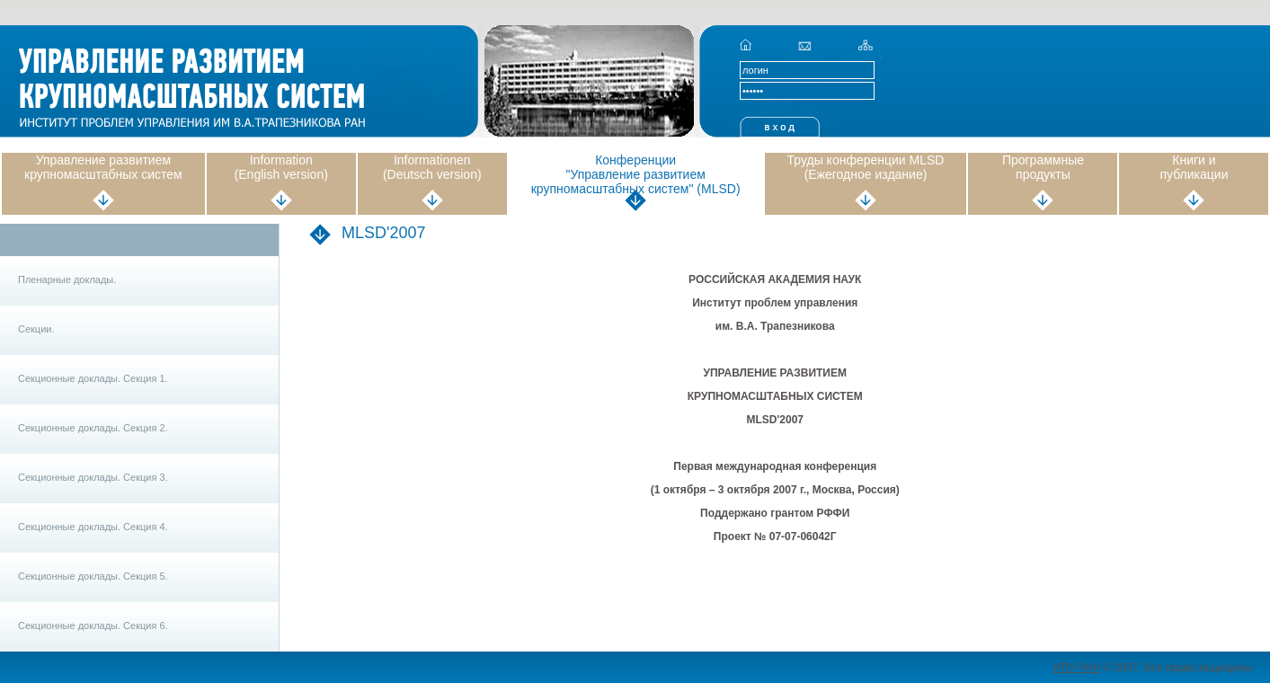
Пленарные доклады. (67, 279)
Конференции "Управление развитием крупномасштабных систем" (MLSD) (636, 174)
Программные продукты (1043, 167)
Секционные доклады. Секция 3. (93, 477)
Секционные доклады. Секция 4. (93, 526)
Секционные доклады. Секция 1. (93, 378)
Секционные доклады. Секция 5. (93, 576)
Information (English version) (281, 167)
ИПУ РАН (1076, 667)
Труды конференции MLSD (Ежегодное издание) (866, 167)
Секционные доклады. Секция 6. (93, 625)
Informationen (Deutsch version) (432, 167)
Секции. (36, 329)
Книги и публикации (1193, 167)
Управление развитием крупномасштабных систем (103, 167)
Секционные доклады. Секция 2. (93, 427)
